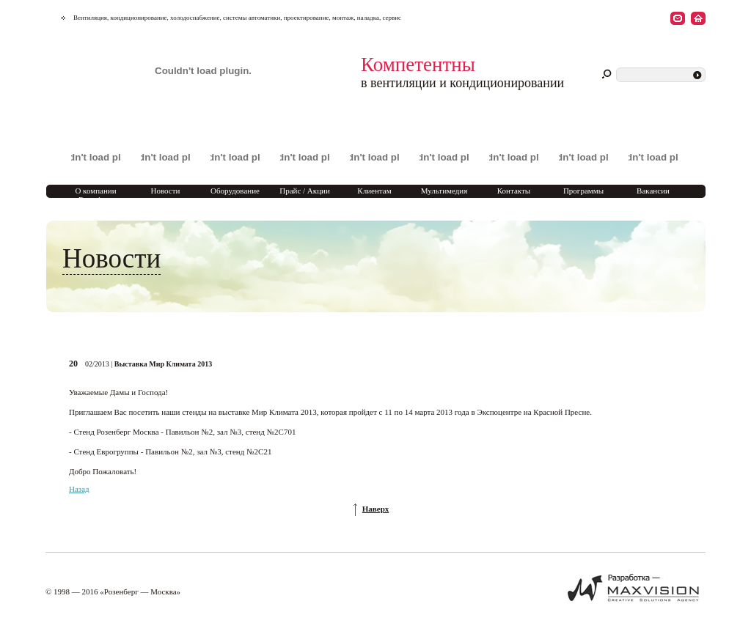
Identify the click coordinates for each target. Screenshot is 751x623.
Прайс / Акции (304, 190)
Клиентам (374, 190)
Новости (165, 190)
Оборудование (235, 190)
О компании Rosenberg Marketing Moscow (95, 199)
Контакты (513, 190)
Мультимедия (444, 190)
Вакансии (653, 190)
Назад (79, 488)
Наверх (375, 508)
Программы (583, 190)
